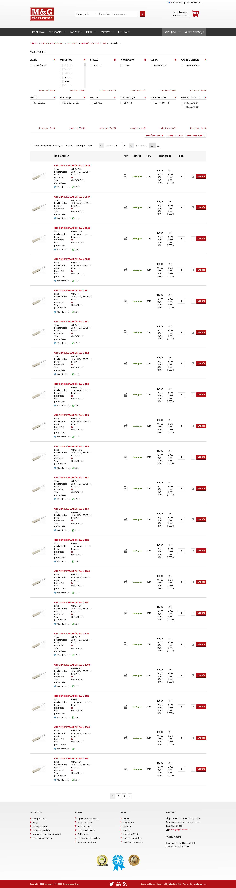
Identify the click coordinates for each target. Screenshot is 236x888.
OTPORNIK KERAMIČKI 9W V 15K (71, 758)
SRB (171, 2)
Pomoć (105, 32)
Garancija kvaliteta (86, 830)
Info (89, 32)
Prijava (171, 32)
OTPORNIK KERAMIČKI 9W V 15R (71, 695)
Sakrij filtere (175, 135)
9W (104, 43)
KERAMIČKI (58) (40, 65)
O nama (127, 818)
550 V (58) (98, 103)
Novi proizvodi (39, 818)
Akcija (35, 822)
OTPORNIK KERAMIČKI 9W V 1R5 (71, 415)
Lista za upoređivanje (43, 838)
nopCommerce (200, 884)
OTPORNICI (72, 43)
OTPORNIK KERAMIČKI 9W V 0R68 (72, 259)
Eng (179, 2)
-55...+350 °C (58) (161, 103)
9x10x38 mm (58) (71, 103)
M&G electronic (46, 884)
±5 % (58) (128, 103)
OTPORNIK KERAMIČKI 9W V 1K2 (71, 383)
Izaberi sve (43, 90)
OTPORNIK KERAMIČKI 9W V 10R (71, 539)
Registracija (194, 32)
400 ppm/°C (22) (191, 107)
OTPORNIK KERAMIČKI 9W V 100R (72, 571)
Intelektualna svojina (133, 841)
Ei (72, 177)
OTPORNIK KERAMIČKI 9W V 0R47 (72, 196)
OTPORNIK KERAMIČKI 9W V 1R (70, 290)
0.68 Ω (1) (68, 77)
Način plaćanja (85, 826)
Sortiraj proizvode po (75, 145)
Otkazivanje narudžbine (89, 838)
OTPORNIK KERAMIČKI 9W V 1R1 (71, 321)
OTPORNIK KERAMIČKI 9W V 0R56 (72, 227)
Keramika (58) (39, 103)
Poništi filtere (154, 135)
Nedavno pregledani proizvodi (47, 834)
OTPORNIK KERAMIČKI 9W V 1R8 (71, 477)
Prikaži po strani (113, 145)
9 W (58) (97, 65)
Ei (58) (126, 65)
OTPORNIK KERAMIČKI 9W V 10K (71, 602)
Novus (152, 884)
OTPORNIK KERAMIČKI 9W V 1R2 (71, 352)
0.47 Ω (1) (68, 69)
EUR (200, 2)
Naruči (201, 176)
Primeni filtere (196, 135)
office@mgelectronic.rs (180, 829)
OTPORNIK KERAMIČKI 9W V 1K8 (71, 508)
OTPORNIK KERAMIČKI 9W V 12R (71, 633)
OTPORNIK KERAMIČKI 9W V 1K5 (71, 446)
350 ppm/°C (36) (191, 103)
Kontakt (124, 32)
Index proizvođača (41, 830)
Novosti (75, 32)
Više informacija (62, 187)
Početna (38, 32)
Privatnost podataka (132, 838)
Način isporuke (85, 822)
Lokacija (127, 826)
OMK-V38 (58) (160, 65)
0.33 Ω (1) (68, 65)
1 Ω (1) (66, 81)
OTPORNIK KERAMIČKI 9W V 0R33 (72, 165)
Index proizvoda (40, 826)
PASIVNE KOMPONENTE (52, 43)
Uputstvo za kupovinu (88, 818)
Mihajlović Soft (175, 884)
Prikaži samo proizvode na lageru (48, 145)
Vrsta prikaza (141, 145)
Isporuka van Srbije (87, 841)
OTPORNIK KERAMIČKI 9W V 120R (72, 664)
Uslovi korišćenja (131, 834)
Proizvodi (55, 32)
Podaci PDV (128, 822)
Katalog (126, 830)
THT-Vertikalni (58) (192, 65)
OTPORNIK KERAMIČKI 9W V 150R (72, 727)
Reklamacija (83, 834)
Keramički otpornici (90, 43)
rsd (195, 2)
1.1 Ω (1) (67, 85)
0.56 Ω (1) (68, 73)
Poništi (52, 90)
